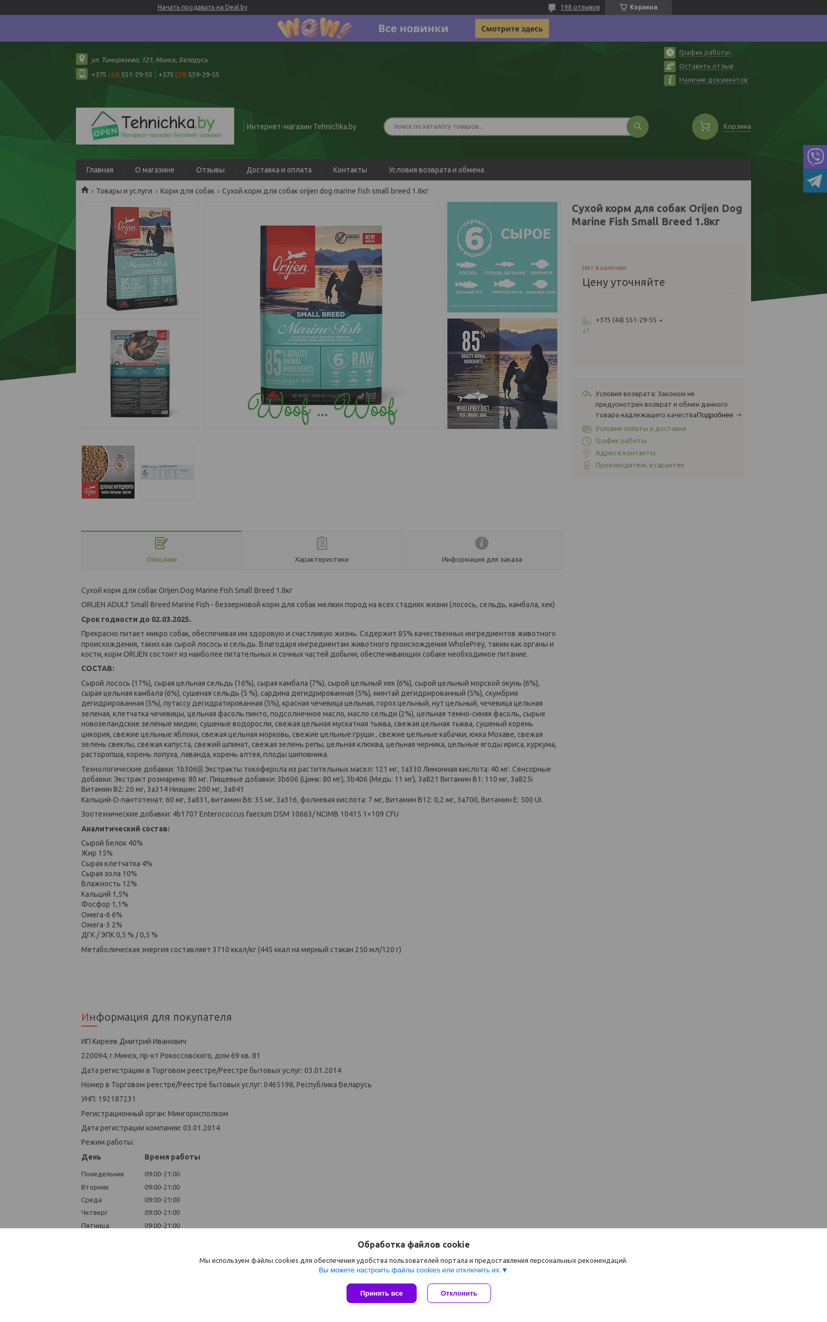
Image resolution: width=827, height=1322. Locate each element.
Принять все (381, 1293)
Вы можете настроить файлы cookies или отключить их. (410, 1270)
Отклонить (459, 1293)
